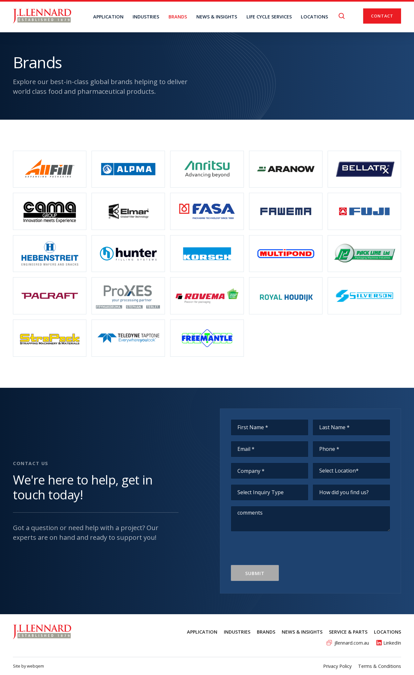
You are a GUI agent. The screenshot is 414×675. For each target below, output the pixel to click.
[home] (42, 16)
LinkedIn (392, 643)
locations (314, 17)
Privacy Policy (337, 666)
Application (108, 17)
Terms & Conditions (379, 666)
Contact (382, 16)
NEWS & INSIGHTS (216, 17)
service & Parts (348, 632)
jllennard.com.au (351, 643)
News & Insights (302, 632)
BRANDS (178, 17)
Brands (266, 632)
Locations (387, 632)
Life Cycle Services (269, 17)
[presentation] (280, 552)
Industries (146, 17)
